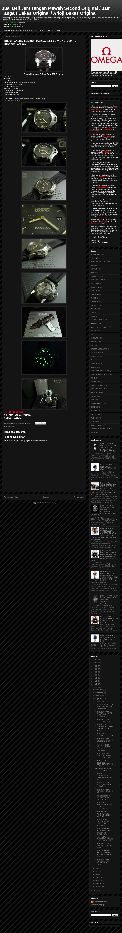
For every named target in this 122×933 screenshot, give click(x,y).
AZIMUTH (94, 269)
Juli (96, 868)
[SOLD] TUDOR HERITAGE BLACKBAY (104, 734)
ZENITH (94, 432)
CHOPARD (95, 302)
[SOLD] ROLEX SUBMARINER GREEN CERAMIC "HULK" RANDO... (104, 727)
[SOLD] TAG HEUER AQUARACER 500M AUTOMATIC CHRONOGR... (103, 831)
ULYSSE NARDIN (97, 425)
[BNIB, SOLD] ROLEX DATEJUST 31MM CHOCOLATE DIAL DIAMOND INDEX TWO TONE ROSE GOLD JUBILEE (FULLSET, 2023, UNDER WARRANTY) (104, 533)
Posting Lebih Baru (11, 497)
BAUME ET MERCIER (99, 276)
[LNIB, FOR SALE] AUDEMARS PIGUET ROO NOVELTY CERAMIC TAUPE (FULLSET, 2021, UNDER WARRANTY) (104, 510)
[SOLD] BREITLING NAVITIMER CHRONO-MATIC (104, 845)
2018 (95, 675)
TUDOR (94, 418)
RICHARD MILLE (97, 392)
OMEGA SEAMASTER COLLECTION (103, 770)
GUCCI (93, 334)
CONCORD (95, 305)
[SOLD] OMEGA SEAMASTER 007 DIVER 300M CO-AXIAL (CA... (104, 776)
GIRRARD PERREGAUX (99, 327)
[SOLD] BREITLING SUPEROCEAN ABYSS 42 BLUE (104, 784)
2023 (95, 660)
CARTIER (94, 294)
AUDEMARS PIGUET (98, 262)
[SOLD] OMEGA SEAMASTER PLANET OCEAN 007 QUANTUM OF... (104, 805)
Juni (97, 871)
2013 (95, 890)
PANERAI (11, 426)
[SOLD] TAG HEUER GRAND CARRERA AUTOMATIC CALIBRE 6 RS (104, 853)
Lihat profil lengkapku (98, 905)
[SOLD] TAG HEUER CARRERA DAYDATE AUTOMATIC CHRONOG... (103, 714)
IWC (92, 345)
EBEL (93, 316)
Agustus (98, 702)
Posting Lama (79, 497)
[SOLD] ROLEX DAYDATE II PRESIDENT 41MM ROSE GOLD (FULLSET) (109, 619)
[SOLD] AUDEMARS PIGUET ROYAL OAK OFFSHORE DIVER (103, 755)
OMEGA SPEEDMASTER (100, 374)
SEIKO (93, 400)
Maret (97, 881)
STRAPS (94, 411)
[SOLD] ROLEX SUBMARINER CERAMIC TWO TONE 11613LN (104, 763)
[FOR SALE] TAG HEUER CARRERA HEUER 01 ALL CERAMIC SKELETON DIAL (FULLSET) (109, 599)
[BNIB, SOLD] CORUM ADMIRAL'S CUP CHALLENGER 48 (103, 798)
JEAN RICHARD (97, 352)
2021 (95, 666)
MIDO (93, 360)
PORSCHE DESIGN (98, 389)
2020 (95, 669)
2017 (95, 678)
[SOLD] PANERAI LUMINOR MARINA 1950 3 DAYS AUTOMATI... (102, 822)
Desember (99, 690)
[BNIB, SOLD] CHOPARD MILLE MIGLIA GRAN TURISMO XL (104, 706)
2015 (95, 684)
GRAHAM (94, 331)
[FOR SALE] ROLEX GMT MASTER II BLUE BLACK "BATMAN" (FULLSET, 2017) (109, 467)
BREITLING (95, 287)
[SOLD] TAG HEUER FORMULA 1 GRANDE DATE (104, 791)
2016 (95, 681)
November (99, 693)
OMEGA (94, 367)
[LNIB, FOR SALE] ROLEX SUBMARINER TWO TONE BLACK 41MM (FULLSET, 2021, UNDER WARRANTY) (108, 447)
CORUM (94, 309)
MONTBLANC (96, 363)
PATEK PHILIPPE (97, 385)
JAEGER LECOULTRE (99, 349)
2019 (95, 672)
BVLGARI (94, 291)
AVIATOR (94, 265)
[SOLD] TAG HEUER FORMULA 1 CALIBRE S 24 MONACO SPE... (104, 740)
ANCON (94, 258)
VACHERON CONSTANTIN (100, 429)
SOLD (17, 426)
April (97, 877)
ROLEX (93, 396)
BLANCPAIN (95, 283)
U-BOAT (94, 422)
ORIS (93, 378)
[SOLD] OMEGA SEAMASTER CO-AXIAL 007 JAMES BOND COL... (102, 814)
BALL (93, 272)
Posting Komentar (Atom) (48, 503)
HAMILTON (95, 338)
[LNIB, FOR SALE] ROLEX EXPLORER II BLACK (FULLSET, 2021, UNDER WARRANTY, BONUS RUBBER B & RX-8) (104, 555)
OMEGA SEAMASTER (99, 371)
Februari (98, 884)
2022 (95, 663)
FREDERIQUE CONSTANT (100, 323)
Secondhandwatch (100, 902)
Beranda (46, 497)
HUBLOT (94, 342)
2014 (95, 687)
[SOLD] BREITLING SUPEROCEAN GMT (103, 721)
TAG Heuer (95, 414)
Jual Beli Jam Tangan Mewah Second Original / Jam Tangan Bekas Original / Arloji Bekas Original (56, 11)
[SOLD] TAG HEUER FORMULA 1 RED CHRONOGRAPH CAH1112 (102, 862)
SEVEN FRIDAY (96, 403)
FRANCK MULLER (97, 320)
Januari (98, 887)
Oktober (98, 696)
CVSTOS (94, 312)
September (99, 699)
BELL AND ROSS (97, 280)
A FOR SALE (95, 254)
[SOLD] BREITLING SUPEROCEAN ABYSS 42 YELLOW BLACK (104, 839)
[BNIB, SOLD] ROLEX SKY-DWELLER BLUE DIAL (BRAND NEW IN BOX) (108, 638)
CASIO (93, 298)
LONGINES (95, 356)
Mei (96, 874)
